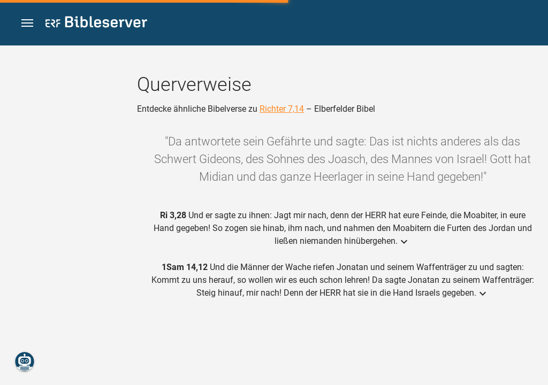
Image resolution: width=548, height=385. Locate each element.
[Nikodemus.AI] (24, 361)
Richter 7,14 (282, 109)
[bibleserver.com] (96, 23)
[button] (27, 23)
